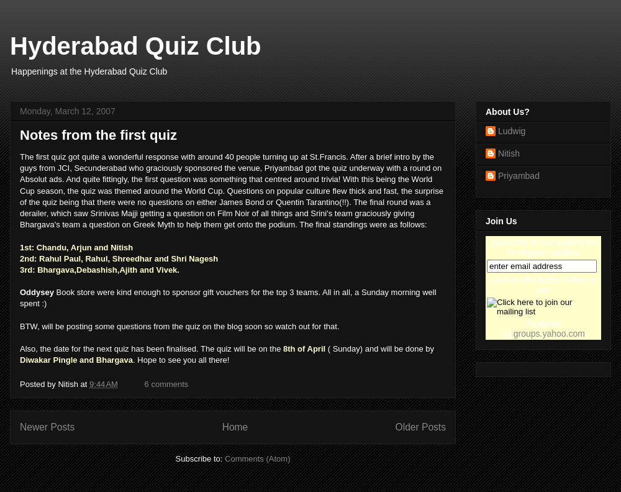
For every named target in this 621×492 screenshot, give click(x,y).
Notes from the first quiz (98, 135)
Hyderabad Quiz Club (135, 46)
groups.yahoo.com (549, 334)
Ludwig (511, 131)
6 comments (167, 384)
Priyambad (519, 176)
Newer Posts (47, 427)
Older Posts (421, 427)
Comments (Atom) (257, 458)
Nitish (509, 153)
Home (235, 427)
